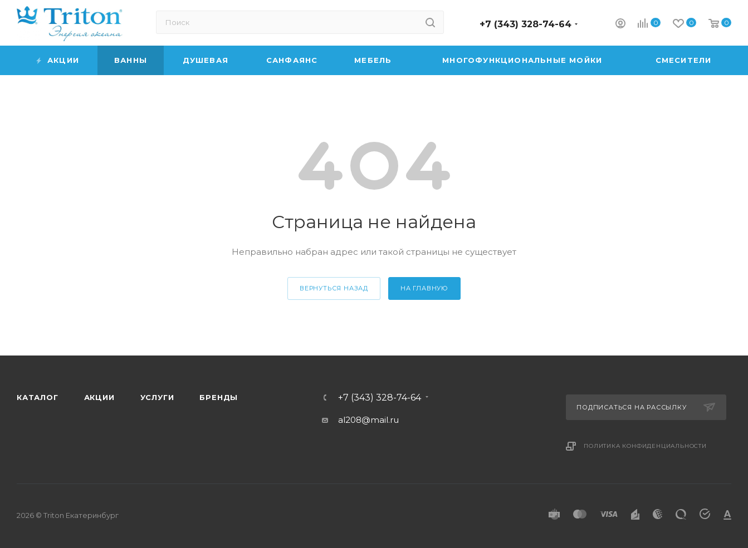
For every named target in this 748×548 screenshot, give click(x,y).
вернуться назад (334, 288)
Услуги (157, 397)
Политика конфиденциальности (645, 446)
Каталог (37, 397)
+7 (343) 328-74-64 (525, 24)
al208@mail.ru (368, 419)
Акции (99, 397)
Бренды (218, 397)
